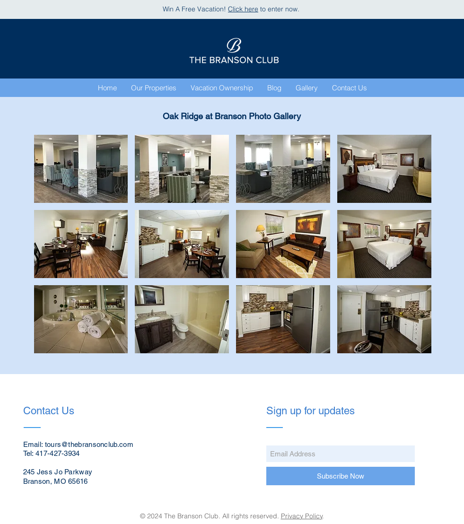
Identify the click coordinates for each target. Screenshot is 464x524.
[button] (307, 88)
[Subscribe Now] (340, 476)
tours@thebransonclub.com (89, 444)
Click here (243, 9)
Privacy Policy (302, 516)
